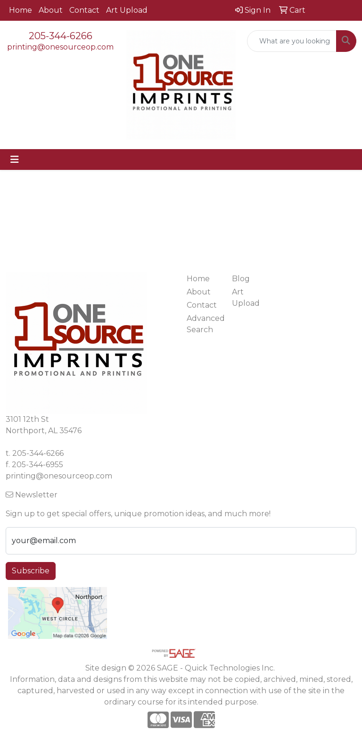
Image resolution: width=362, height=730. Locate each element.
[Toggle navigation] (15, 159)
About (51, 10)
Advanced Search (204, 324)
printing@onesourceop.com (60, 46)
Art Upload (127, 10)
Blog (241, 278)
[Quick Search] (292, 41)
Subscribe (30, 570)
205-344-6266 (60, 36)
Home (20, 10)
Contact (84, 10)
